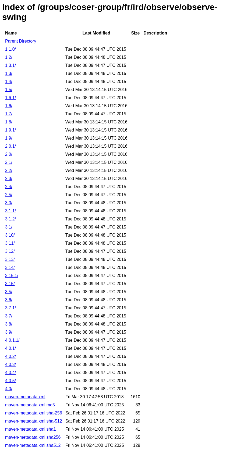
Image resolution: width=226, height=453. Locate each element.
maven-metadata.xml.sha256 (33, 437)
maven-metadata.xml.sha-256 (33, 413)
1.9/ (8, 138)
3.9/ (8, 332)
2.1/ (8, 162)
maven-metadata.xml (25, 397)
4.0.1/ (10, 348)
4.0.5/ (10, 380)
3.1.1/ (10, 211)
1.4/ (8, 81)
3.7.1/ (10, 308)
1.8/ (8, 122)
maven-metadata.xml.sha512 (33, 445)
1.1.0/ (10, 49)
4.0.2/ (10, 356)
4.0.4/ (10, 372)
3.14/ (10, 267)
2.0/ (8, 154)
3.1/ (8, 227)
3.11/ (10, 243)
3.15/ (10, 283)
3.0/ (8, 202)
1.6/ (8, 105)
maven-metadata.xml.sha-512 (33, 421)
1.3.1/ (10, 65)
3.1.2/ (10, 219)
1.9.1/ (10, 130)
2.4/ (8, 186)
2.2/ (8, 170)
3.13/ (10, 259)
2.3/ (8, 178)
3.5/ (8, 291)
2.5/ (8, 194)
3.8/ (8, 324)
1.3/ (8, 73)
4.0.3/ (10, 364)
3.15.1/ (11, 275)
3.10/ (10, 235)
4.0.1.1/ (12, 340)
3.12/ (10, 251)
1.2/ (8, 57)
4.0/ (8, 388)
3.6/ (8, 300)
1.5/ (8, 89)
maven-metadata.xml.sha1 (30, 429)
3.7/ (8, 316)
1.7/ (8, 114)
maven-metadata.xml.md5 (30, 405)
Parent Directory (20, 41)
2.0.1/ (10, 146)
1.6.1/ (10, 97)
